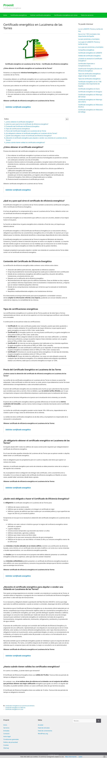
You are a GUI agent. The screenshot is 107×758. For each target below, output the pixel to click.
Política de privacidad (10, 742)
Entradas (6, 731)
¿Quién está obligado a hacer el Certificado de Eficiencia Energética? (29, 136)
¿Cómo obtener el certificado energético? (20, 122)
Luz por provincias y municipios (88, 39)
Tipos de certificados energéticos (89, 79)
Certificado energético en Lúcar (14, 709)
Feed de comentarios (45, 731)
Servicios (6, 728)
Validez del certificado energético (89, 56)
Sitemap (6, 748)
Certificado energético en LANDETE (90, 53)
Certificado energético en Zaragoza (90, 92)
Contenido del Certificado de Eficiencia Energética (22, 126)
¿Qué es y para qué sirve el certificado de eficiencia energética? (27, 124)
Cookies (6, 745)
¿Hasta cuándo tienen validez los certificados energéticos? (25, 142)
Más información (71, 757)
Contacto (6, 734)
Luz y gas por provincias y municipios (90, 47)
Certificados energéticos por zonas (65, 15)
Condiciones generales (11, 739)
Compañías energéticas (86, 50)
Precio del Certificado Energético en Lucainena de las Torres (26, 131)
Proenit (8, 5)
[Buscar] (98, 721)
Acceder (40, 725)
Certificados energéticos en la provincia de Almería (19, 705)
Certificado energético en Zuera (89, 89)
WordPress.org (43, 734)
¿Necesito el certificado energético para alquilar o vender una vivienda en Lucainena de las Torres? (36, 139)
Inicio (5, 15)
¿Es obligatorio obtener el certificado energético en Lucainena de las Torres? (31, 133)
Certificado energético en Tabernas (15, 707)
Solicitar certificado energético (40, 15)
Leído (80, 757)
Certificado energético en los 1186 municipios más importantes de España (89, 84)
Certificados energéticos (19, 15)
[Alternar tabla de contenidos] (66, 119)
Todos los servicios (87, 15)
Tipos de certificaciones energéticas (18, 129)
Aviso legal (7, 736)
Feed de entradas (44, 728)
